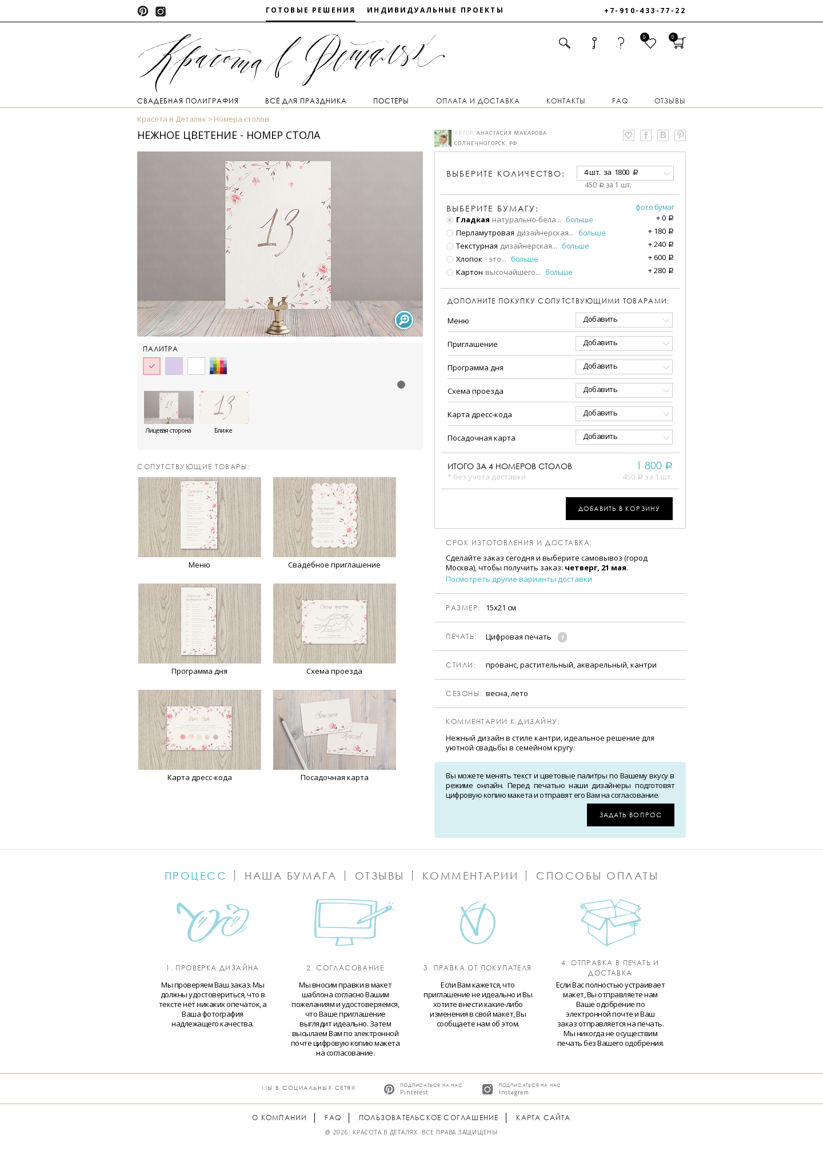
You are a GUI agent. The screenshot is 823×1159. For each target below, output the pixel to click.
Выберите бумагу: (492, 208)
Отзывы (670, 101)
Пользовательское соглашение (428, 1117)
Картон (464, 272)
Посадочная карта (482, 438)
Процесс (196, 875)
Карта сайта (543, 1117)
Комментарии (470, 875)
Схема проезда (476, 391)
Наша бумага (291, 875)
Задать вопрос (631, 814)
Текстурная (472, 246)
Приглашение (473, 344)
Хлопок (464, 259)
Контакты (566, 101)
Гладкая (468, 219)
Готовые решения (310, 10)
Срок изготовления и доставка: (519, 542)
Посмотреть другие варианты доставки (519, 579)
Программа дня (476, 367)
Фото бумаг (655, 207)
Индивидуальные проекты (435, 10)
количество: (505, 173)
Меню (458, 320)
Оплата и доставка (478, 101)
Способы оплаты (597, 875)
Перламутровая (480, 233)
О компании (279, 1117)
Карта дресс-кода (480, 414)
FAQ (620, 101)
